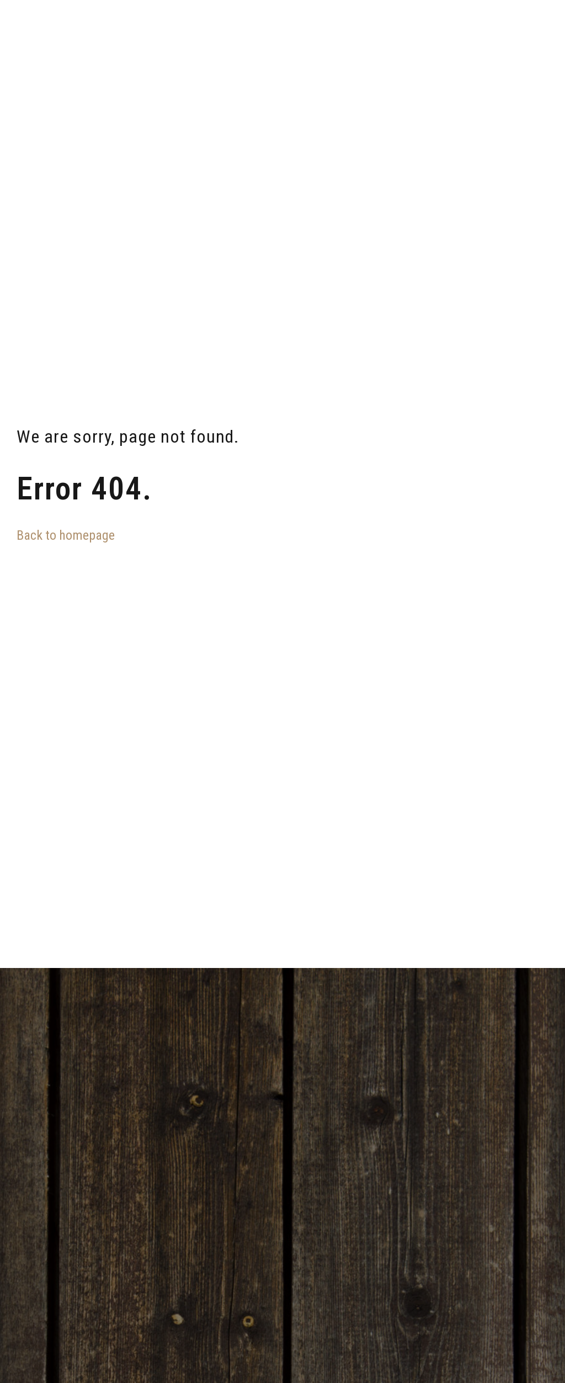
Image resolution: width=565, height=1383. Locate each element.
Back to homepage (66, 535)
